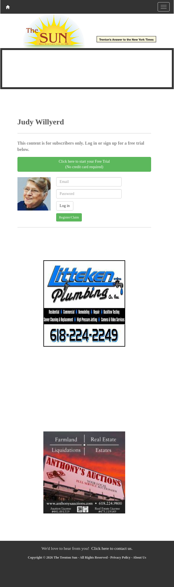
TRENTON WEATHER (87, 67)
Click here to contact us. (112, 548)
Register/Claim (69, 217)
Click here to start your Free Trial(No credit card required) (84, 164)
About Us (139, 557)
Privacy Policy (120, 557)
